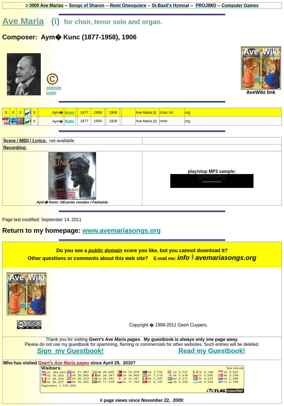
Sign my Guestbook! (70, 350)
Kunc (69, 112)
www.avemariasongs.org (121, 230)
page (51, 92)
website (53, 87)
